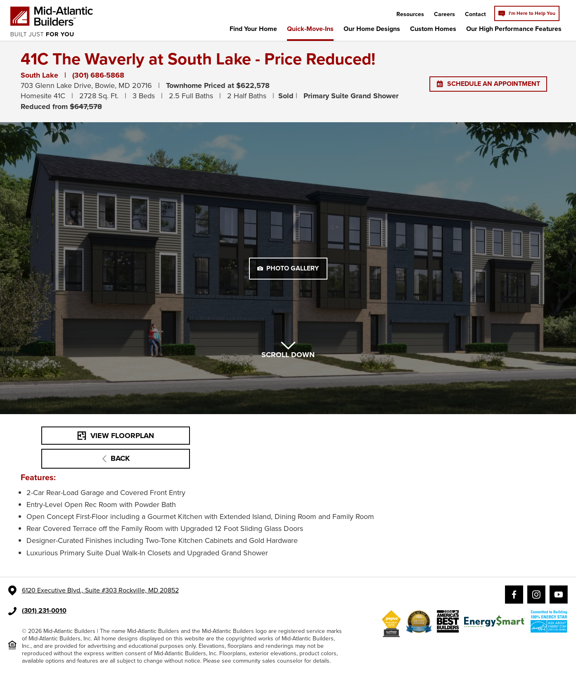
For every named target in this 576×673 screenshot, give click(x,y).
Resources (410, 14)
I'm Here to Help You (526, 13)
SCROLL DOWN (288, 350)
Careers (444, 14)
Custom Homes (433, 28)
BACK (116, 458)
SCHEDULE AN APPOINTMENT (488, 83)
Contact (475, 14)
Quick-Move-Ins (310, 28)
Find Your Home (253, 28)
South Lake (39, 75)
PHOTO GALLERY (287, 268)
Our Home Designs (372, 28)
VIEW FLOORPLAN (115, 435)
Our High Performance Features (514, 28)
